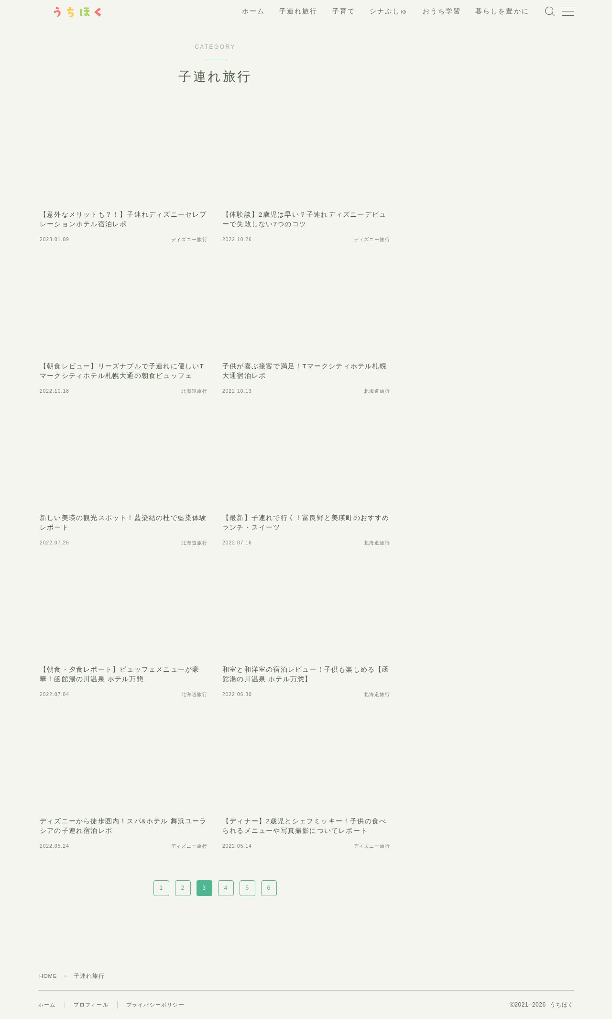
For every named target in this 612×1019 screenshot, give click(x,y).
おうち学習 (442, 11)
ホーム (253, 11)
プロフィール (94, 1004)
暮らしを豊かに (502, 11)
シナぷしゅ (389, 11)
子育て (343, 11)
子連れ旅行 (298, 11)
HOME (49, 976)
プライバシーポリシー (162, 1004)
